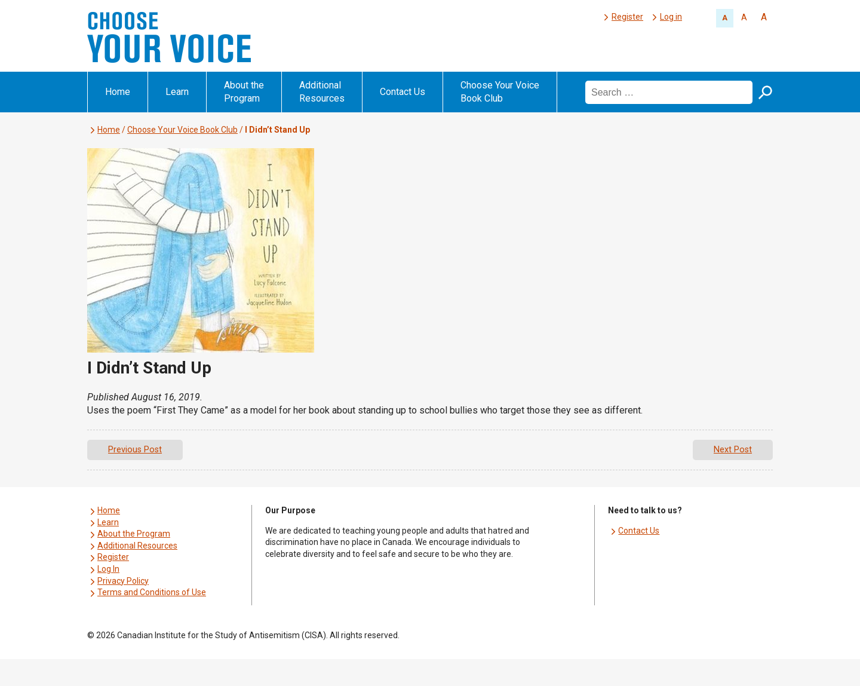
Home (117, 91)
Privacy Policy (123, 581)
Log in (671, 17)
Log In (108, 569)
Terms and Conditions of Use (151, 592)
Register (627, 17)
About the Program (244, 91)
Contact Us (402, 91)
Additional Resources (322, 91)
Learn (177, 91)
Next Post (733, 450)
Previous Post (135, 450)
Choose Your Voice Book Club (499, 91)
